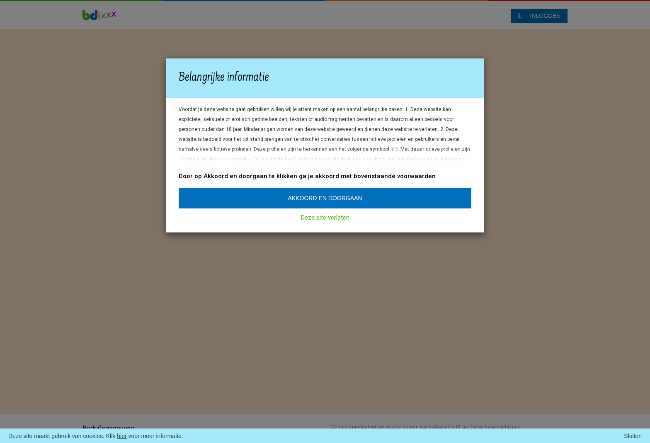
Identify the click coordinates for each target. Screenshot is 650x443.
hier (121, 436)
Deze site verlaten (325, 217)
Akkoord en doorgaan (325, 198)
